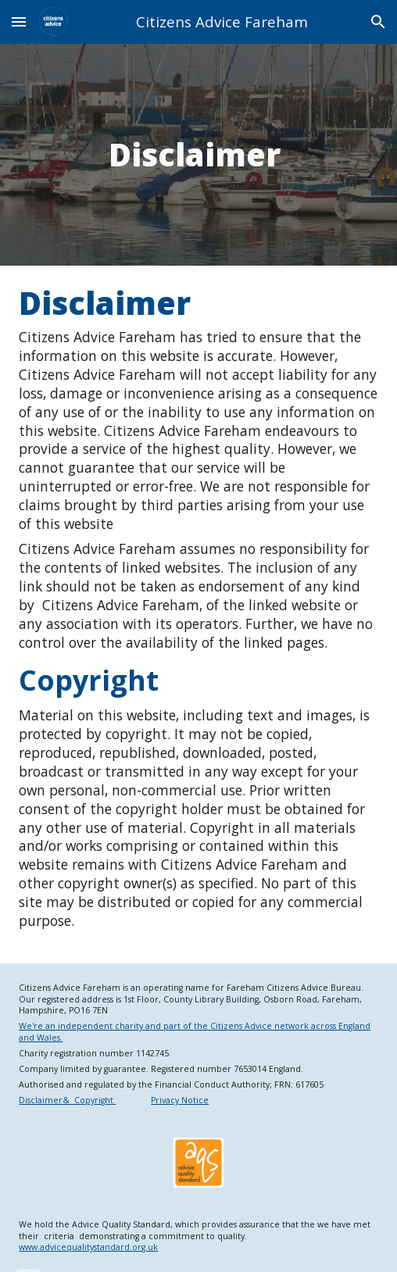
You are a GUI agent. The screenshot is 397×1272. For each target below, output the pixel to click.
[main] (198, 155)
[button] (19, 21)
